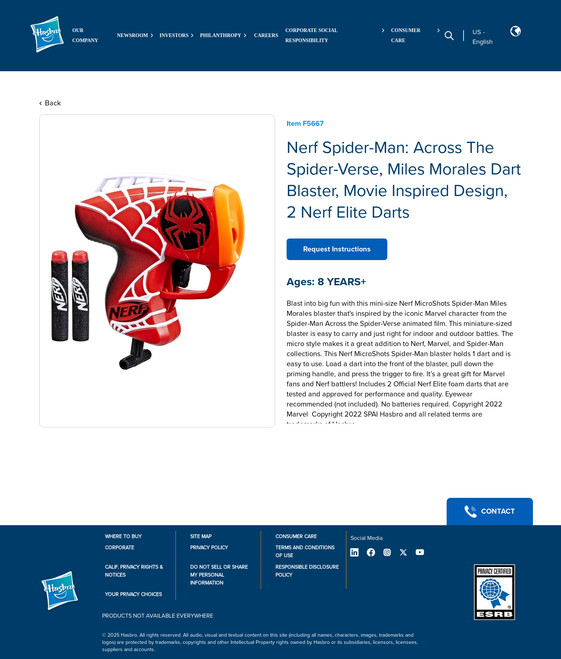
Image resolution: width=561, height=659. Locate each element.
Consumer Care (296, 536)
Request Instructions (337, 249)
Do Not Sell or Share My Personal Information (219, 575)
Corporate (119, 548)
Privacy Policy (209, 548)
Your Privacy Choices (133, 594)
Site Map (200, 536)
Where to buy (123, 536)
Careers (266, 35)
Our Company (85, 35)
